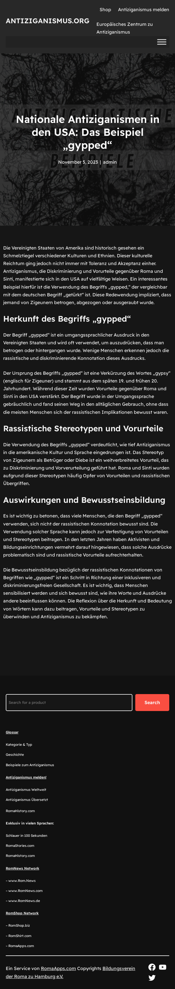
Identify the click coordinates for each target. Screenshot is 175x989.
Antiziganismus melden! (26, 777)
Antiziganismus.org (48, 20)
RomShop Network (22, 913)
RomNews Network (22, 868)
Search (152, 702)
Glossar (12, 732)
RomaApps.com (58, 968)
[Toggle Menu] (161, 42)
